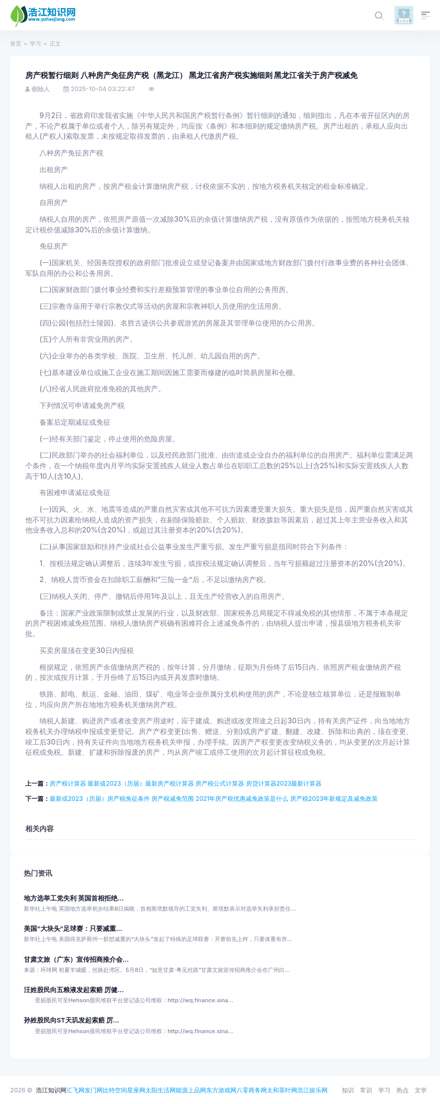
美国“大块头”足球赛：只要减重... (73, 928)
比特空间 (115, 1090)
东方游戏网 (221, 1090)
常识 (366, 1090)
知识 (348, 1090)
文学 (421, 1090)
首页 (15, 43)
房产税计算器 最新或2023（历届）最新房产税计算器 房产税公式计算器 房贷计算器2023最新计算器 (186, 783)
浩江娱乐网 (312, 1090)
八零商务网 (251, 1090)
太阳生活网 (160, 1090)
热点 (402, 1090)
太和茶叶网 (282, 1090)
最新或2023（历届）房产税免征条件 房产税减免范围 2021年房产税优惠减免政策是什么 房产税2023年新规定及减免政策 (214, 798)
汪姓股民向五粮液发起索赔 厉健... (74, 990)
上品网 (197, 1090)
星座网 (136, 1090)
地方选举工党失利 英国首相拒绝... (74, 898)
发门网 (94, 1090)
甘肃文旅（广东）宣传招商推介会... (76, 959)
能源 (182, 1090)
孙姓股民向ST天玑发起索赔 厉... (71, 1020)
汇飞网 (75, 1090)
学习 (35, 43)
